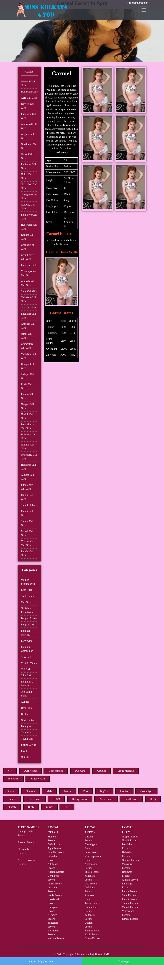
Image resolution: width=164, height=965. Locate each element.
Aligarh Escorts (56, 871)
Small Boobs (131, 799)
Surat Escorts (92, 871)
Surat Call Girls (29, 291)
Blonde (67, 791)
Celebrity (26, 732)
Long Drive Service (27, 683)
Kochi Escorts (92, 934)
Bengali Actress (29, 618)
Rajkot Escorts (129, 899)
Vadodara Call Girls (28, 299)
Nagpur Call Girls (27, 406)
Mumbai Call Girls (28, 83)
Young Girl (27, 738)
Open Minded (56, 770)
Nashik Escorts (130, 840)
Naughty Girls (37, 778)
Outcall (25, 757)
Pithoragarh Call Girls (27, 487)
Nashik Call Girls (27, 416)
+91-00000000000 (137, 2)
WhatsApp (123, 961)
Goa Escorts (91, 883)
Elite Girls (26, 590)
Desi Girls (26, 708)
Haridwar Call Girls (28, 466)
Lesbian (124, 791)
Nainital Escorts (130, 860)
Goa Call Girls (28, 307)
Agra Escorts (54, 848)
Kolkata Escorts (56, 938)
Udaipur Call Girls (28, 366)
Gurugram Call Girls (29, 196)
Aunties (25, 701)
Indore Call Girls (27, 396)
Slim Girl (26, 675)
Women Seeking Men (28, 581)
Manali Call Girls (27, 533)
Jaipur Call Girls (26, 335)
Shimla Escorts (130, 903)
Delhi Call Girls (29, 91)
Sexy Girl (26, 657)
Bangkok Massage (25, 632)
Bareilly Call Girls (27, 106)
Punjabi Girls (28, 624)
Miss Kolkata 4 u (84, 954)
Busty (31, 807)
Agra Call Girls (29, 97)
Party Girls (26, 640)
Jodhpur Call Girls (27, 376)
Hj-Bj (153, 799)
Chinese (12, 799)
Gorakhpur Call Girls (29, 146)
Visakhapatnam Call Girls (29, 273)
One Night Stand (26, 693)
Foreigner (26, 726)
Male (49, 791)
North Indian (27, 720)
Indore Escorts (92, 938)
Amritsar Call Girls (28, 325)
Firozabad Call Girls (28, 116)
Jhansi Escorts (55, 883)
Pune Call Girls (29, 265)
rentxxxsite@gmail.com (41, 961)
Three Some (34, 799)
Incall (24, 751)
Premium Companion (27, 649)
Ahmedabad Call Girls (27, 283)
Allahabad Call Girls (29, 126)
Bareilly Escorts (56, 852)
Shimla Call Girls (27, 523)
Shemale (30, 791)
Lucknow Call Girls (28, 166)
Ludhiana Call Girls (28, 315)
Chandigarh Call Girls (27, 257)
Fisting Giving (28, 744)
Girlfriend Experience (27, 610)
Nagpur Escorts (130, 836)
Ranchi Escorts (130, 918)
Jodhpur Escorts (93, 930)
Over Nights (30, 770)
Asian (11, 791)
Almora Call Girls (27, 476)
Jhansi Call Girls (27, 156)
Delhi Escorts (55, 844)
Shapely (12, 807)
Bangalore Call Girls (29, 216)
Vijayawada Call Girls (27, 543)
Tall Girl (25, 669)
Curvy (49, 807)
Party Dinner (106, 799)
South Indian (27, 596)
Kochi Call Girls (26, 386)
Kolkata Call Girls (27, 236)
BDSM (56, 799)
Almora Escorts (130, 879)
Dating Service (80, 799)
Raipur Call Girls (27, 497)
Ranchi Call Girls (27, 553)
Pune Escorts (91, 852)
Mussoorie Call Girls (29, 456)
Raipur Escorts (129, 891)
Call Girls (26, 602)
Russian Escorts (26, 842)
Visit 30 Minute (29, 663)
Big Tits (104, 791)
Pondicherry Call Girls (27, 426)
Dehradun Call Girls (28, 436)
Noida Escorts (55, 895)
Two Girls (80, 770)
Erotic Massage (126, 770)
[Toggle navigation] (144, 10)
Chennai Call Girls (28, 247)
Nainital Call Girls (27, 446)
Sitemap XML (102, 954)
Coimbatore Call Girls (27, 346)
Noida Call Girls (26, 176)
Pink (85, 791)
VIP (10, 770)
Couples (101, 770)
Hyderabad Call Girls (29, 226)
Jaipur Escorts (92, 903)
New (67, 807)
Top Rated (13, 778)
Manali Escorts (130, 907)
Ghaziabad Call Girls (29, 186)
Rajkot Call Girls (27, 513)
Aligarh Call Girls (27, 136)
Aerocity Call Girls (28, 206)
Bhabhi (24, 714)
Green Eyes (146, 791)
